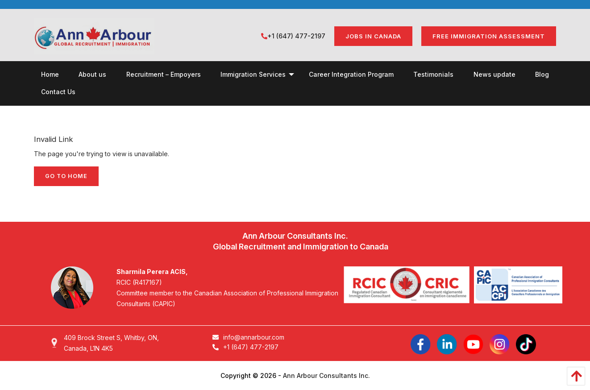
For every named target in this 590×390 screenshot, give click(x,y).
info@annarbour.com (248, 337)
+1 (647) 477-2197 (293, 36)
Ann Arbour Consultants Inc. (326, 375)
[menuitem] (50, 74)
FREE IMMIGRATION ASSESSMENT (488, 36)
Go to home (66, 176)
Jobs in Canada (373, 36)
